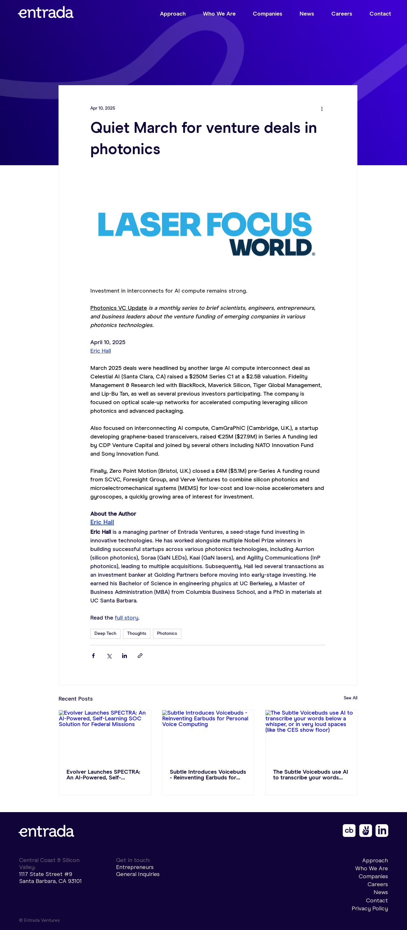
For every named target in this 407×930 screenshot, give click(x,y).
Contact (377, 900)
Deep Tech (105, 633)
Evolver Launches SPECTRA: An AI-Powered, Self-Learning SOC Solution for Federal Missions (103, 775)
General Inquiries (138, 874)
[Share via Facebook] (93, 656)
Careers (378, 884)
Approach (375, 860)
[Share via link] (140, 656)
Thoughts (136, 633)
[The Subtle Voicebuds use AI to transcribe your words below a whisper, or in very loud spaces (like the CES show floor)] (311, 736)
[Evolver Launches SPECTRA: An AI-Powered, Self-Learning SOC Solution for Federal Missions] (105, 736)
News (381, 892)
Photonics (167, 633)
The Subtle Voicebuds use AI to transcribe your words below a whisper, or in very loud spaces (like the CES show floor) (310, 775)
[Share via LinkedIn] (124, 656)
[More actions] (322, 108)
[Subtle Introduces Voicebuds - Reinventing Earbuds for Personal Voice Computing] (208, 736)
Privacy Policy (370, 908)
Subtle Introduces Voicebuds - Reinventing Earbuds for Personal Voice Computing (208, 775)
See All (350, 698)
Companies (373, 876)
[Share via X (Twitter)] (109, 656)
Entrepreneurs (135, 867)
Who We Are (371, 868)
